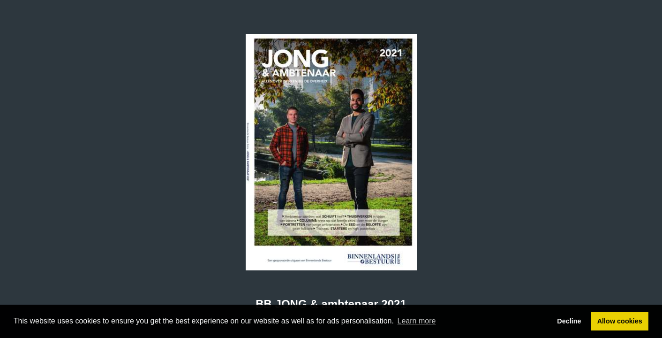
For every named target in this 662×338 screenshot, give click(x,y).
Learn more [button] (417, 321)
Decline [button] (569, 321)
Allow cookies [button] (619, 321)
